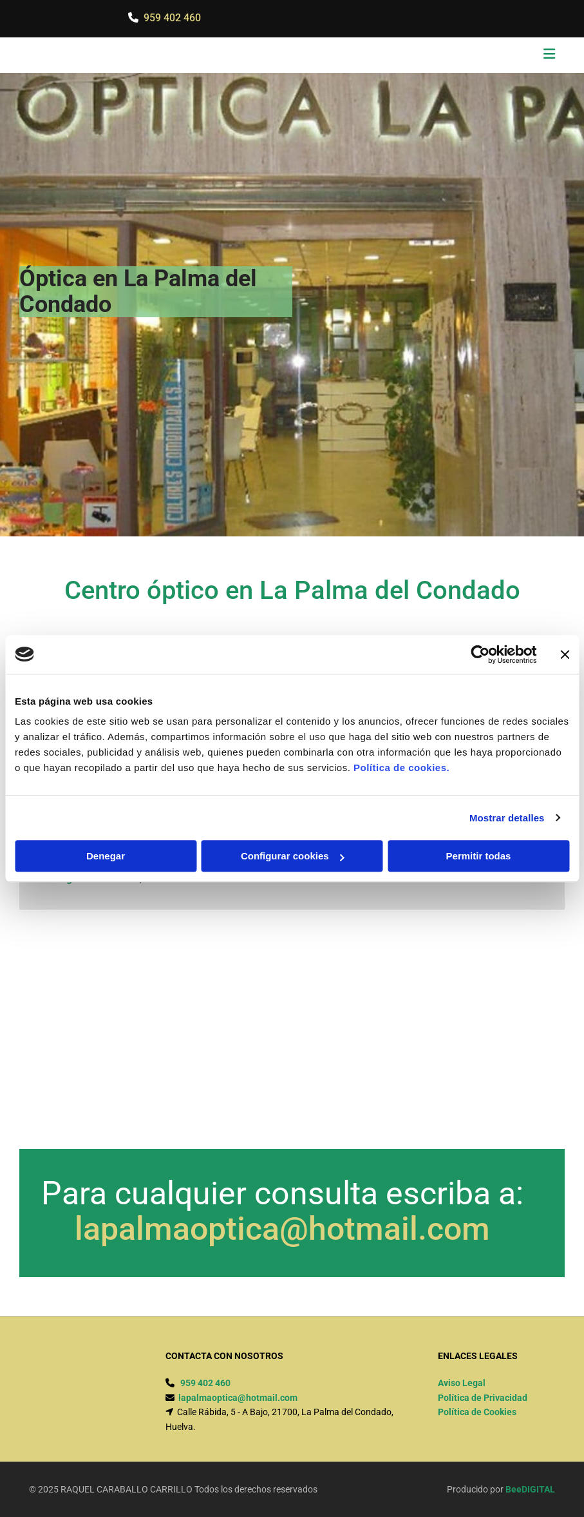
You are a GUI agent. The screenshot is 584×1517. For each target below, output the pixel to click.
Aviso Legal (461, 1383)
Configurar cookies (292, 855)
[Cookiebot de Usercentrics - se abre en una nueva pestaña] (480, 654)
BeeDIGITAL (530, 1489)
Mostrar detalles (507, 817)
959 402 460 (172, 18)
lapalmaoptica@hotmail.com (282, 1229)
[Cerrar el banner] (564, 654)
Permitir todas (478, 855)
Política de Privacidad (482, 1398)
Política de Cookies (477, 1412)
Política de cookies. (401, 767)
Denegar (105, 855)
